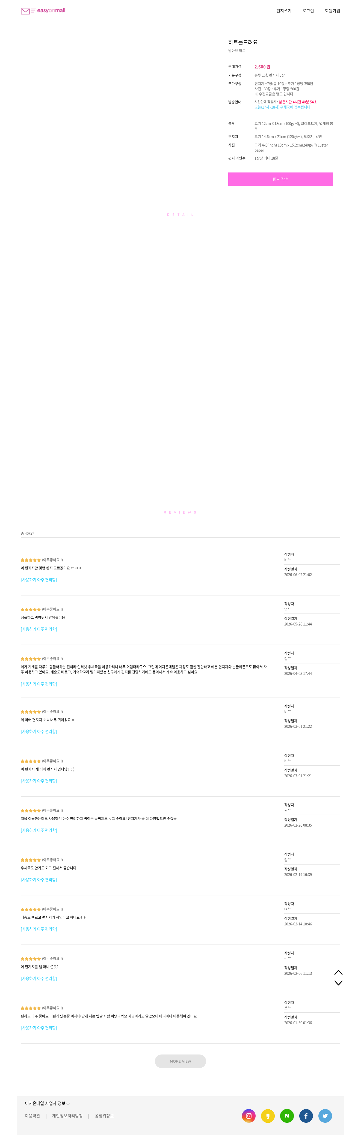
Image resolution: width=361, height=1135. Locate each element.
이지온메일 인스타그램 (249, 1116)
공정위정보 (104, 1116)
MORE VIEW (180, 1061)
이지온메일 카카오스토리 (268, 1116)
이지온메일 (43, 11)
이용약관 (32, 1116)
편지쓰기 (284, 11)
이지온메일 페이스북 (306, 1116)
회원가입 (332, 11)
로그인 (308, 11)
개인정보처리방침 (67, 1116)
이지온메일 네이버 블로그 (287, 1116)
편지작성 (281, 179)
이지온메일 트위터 (325, 1116)
